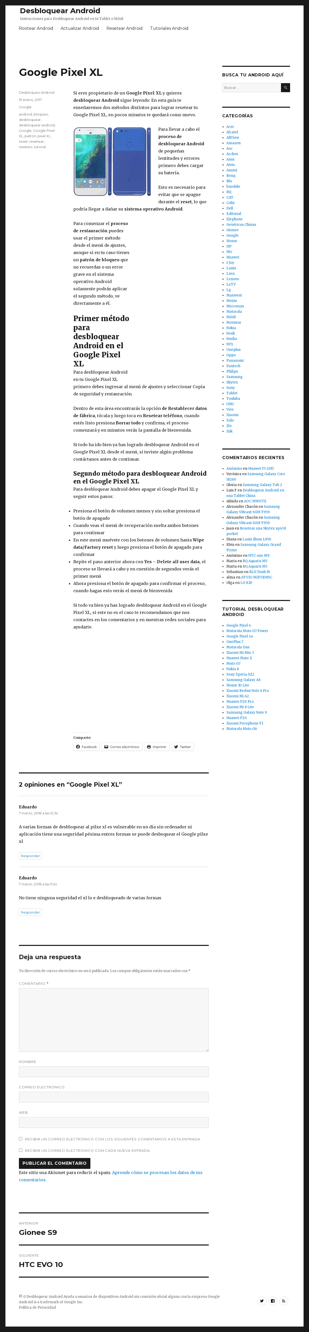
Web (23, 1112)
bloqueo (41, 114)
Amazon (233, 143)
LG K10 (246, 583)
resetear (36, 141)
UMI (230, 404)
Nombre (27, 1062)
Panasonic (235, 360)
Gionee (232, 230)
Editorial (233, 214)
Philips (232, 371)
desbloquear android (37, 125)
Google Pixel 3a (239, 636)
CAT (229, 197)
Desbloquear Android (60, 10)
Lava (230, 273)
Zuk (229, 431)
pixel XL (44, 136)
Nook (230, 333)
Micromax (235, 306)
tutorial (40, 147)
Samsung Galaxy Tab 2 (262, 485)
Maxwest (234, 295)
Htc (229, 252)
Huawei (232, 257)
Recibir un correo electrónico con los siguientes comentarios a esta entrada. (113, 1139)
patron (30, 136)
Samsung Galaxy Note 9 (246, 712)
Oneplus (233, 350)
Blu (229, 181)
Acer (230, 127)
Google (25, 107)
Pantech (233, 366)
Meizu (231, 301)
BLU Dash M (259, 572)
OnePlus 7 (234, 642)
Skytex (232, 382)
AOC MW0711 (255, 501)
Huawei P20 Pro (240, 701)
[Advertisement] (154, 49)
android (25, 114)
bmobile (233, 186)
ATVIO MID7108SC (256, 577)
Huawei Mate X (239, 658)
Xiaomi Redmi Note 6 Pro (247, 691)
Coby (230, 203)
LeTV (231, 284)
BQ (228, 192)
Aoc (229, 148)
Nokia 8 (232, 669)
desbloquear (30, 120)
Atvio (230, 165)
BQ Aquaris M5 (255, 561)
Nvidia (231, 339)
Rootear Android (36, 28)
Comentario (34, 983)
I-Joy (230, 262)
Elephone (234, 219)
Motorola (234, 311)
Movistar (233, 322)
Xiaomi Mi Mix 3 (240, 652)
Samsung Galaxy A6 (243, 680)
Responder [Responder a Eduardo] (30, 856)
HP (229, 246)
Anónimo (234, 468)
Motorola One (238, 647)
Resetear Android (124, 28)
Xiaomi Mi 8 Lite (240, 707)
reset (23, 141)
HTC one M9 (258, 555)
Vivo (230, 409)
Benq (230, 175)
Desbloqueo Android (36, 92)
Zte (229, 426)
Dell (229, 208)
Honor (231, 241)
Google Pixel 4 (238, 625)
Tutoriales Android (169, 28)
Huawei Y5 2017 (261, 468)
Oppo (231, 355)
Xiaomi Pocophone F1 (244, 723)
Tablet (232, 393)
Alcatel (232, 132)
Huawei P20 (236, 718)
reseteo (25, 147)
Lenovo (232, 279)
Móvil (231, 317)
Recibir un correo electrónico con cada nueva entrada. (88, 1150)
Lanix (231, 268)
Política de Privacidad (37, 1307)
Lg (228, 290)
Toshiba (233, 398)
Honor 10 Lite (237, 685)
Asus (230, 159)
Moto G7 (233, 663)
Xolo (230, 420)
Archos (232, 154)
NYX (229, 344)
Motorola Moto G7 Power (247, 631)
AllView (232, 137)
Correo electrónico (42, 1087)
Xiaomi (232, 415)
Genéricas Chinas (241, 224)
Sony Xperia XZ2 (240, 674)
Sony (230, 388)
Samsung (234, 377)
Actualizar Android (80, 28)
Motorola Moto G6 (241, 729)
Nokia (231, 328)
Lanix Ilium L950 (256, 539)
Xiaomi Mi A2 (237, 696)
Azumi (231, 170)
